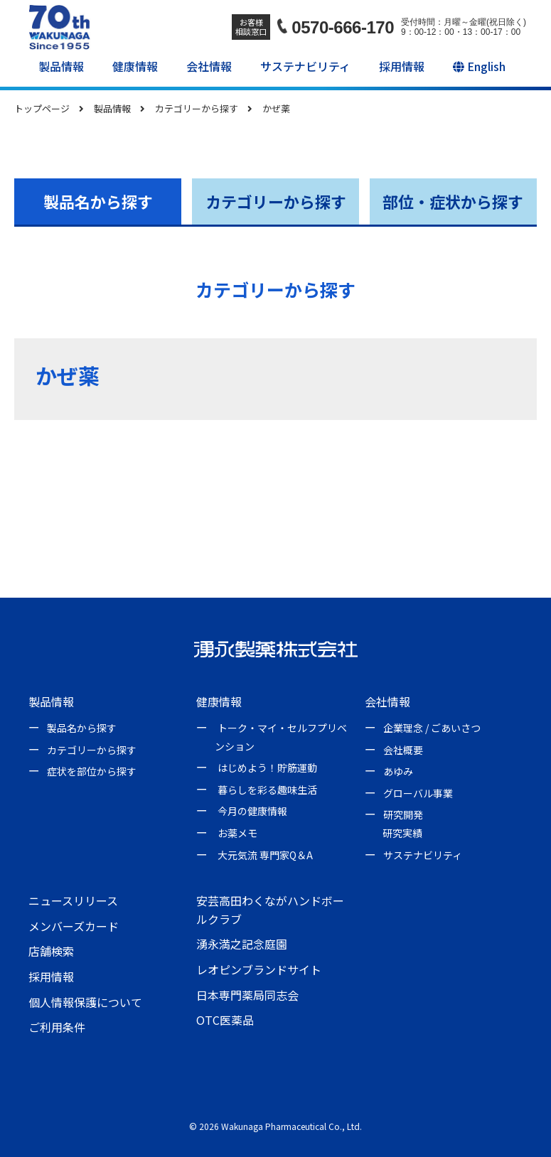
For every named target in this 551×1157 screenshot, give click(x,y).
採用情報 (401, 66)
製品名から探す (98, 201)
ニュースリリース (73, 900)
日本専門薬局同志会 (247, 994)
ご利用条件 (56, 1026)
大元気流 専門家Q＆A (265, 855)
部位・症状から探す (453, 201)
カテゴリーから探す (275, 201)
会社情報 (209, 66)
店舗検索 (51, 950)
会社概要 (403, 750)
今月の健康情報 (252, 811)
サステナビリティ (305, 66)
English (479, 66)
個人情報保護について (85, 1002)
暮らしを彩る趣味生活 (267, 789)
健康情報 (135, 66)
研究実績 (402, 833)
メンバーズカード (73, 926)
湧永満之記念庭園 (241, 943)
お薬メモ (237, 833)
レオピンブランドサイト (258, 969)
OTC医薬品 (225, 1019)
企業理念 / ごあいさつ (432, 728)
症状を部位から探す (92, 771)
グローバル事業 (418, 793)
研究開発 (403, 814)
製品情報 (61, 66)
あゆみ (398, 771)
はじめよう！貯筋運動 (267, 767)
